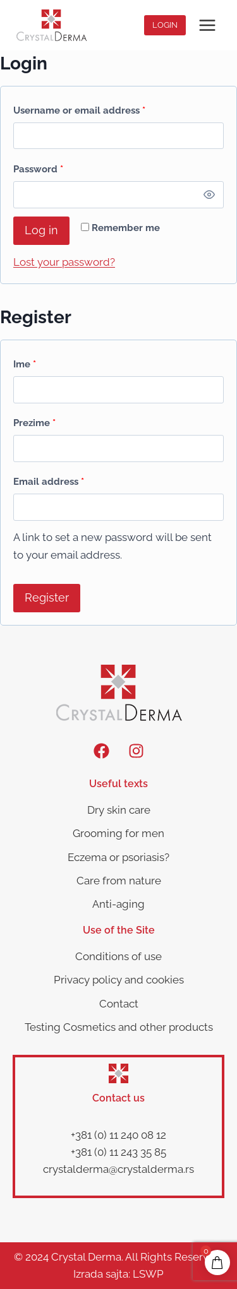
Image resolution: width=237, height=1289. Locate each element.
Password (41, 166)
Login (165, 25)
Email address (51, 478)
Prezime (34, 423)
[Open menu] (207, 25)
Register (47, 597)
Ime (24, 364)
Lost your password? (64, 262)
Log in (41, 230)
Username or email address (82, 107)
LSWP (148, 1274)
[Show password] (209, 194)
